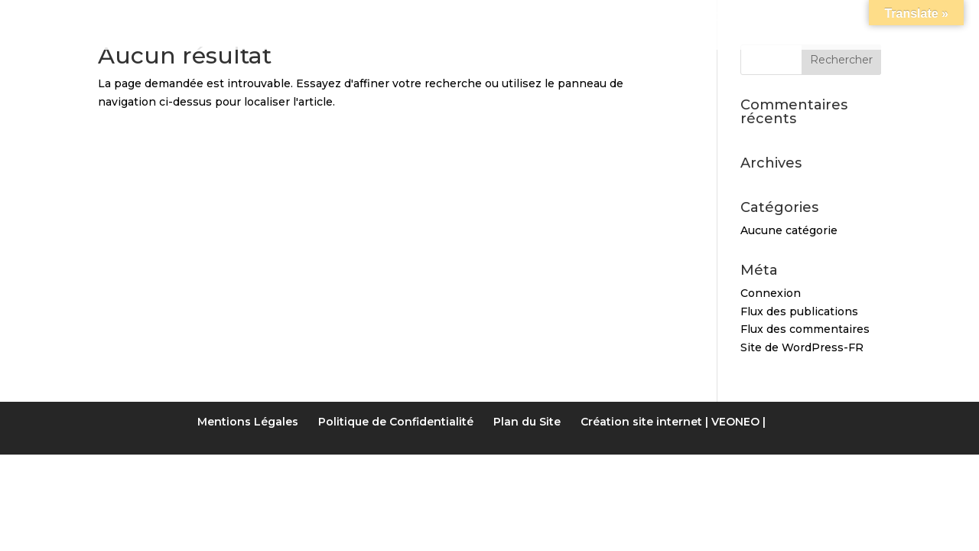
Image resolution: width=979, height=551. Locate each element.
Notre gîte (267, 18)
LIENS (658, 18)
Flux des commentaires (805, 329)
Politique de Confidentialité (395, 422)
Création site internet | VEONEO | (673, 422)
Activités (582, 18)
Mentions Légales (247, 422)
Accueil (174, 18)
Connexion (770, 293)
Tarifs (485, 18)
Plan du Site (527, 422)
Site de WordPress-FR (802, 347)
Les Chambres (386, 18)
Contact (799, 18)
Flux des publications (799, 311)
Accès (721, 18)
